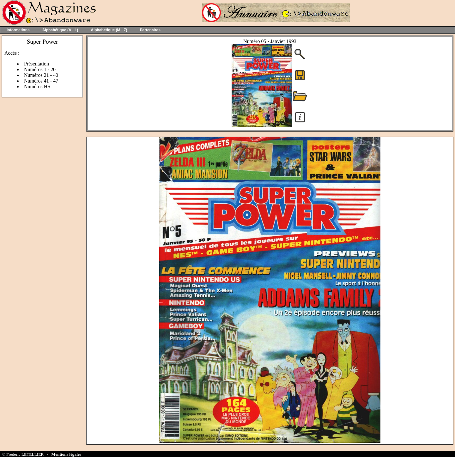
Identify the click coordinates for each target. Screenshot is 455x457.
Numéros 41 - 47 (41, 80)
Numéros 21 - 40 (41, 75)
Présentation (36, 63)
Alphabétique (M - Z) (109, 30)
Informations (18, 30)
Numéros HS (37, 86)
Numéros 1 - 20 (40, 69)
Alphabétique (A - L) (60, 30)
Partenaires (150, 30)
